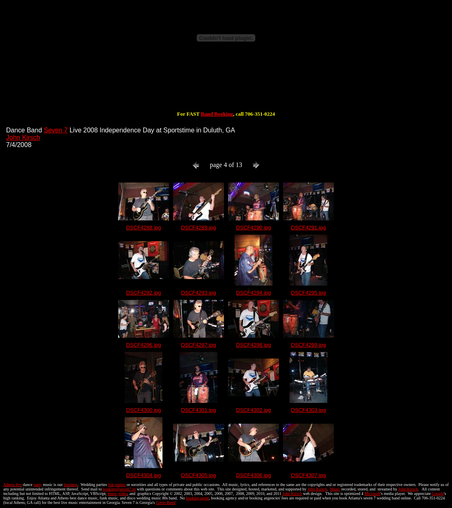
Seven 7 (56, 130)
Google (437, 493)
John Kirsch (23, 137)
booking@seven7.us (119, 489)
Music (335, 489)
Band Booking (217, 114)
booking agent (197, 498)
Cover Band (166, 502)
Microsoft (372, 493)
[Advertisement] (226, 85)
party (37, 484)
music (112, 493)
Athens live (12, 484)
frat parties (116, 484)
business (71, 484)
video (122, 493)
